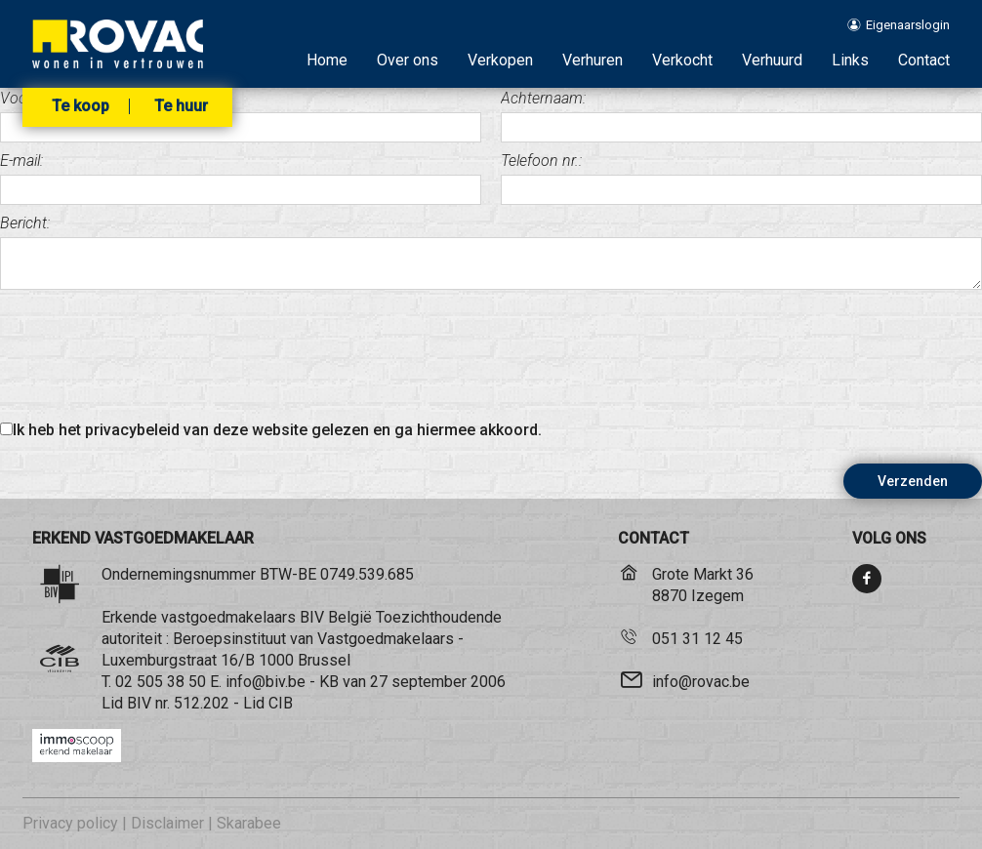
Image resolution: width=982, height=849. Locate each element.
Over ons (407, 60)
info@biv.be (265, 681)
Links (850, 60)
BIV (139, 703)
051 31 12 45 (697, 638)
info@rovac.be (701, 681)
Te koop (80, 106)
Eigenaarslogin (897, 25)
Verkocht (682, 60)
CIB (280, 703)
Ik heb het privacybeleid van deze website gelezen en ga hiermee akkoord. (277, 430)
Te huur (181, 106)
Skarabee (249, 823)
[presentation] (148, 358)
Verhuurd (772, 60)
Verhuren (592, 60)
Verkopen (500, 60)
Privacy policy (70, 823)
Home (327, 60)
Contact (924, 60)
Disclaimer (167, 823)
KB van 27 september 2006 (412, 681)
